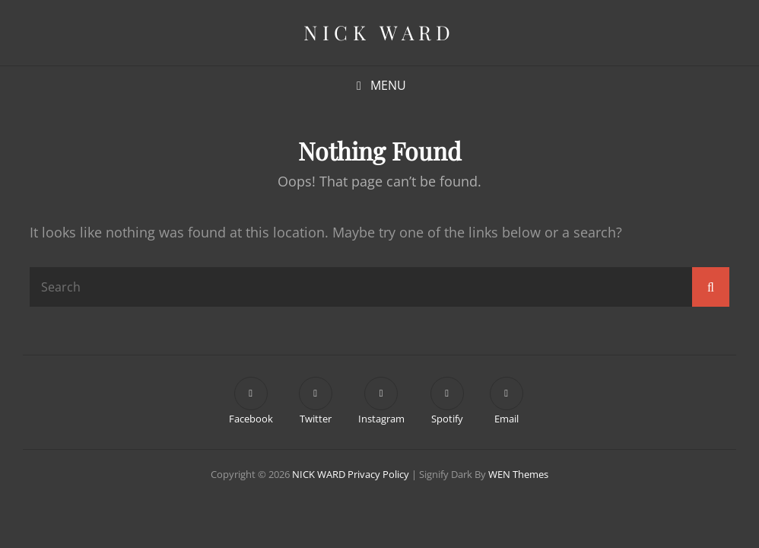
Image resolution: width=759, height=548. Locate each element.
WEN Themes (518, 474)
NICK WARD (379, 32)
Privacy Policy (378, 474)
